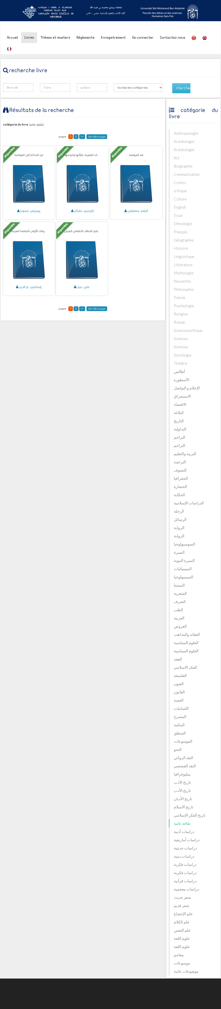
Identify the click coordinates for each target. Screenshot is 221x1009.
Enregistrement (113, 37)
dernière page (97, 136)
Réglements (85, 37)
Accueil (12, 37)
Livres (29, 37)
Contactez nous (172, 37)
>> (82, 136)
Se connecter (143, 37)
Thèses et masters (55, 37)
